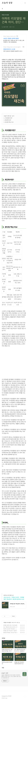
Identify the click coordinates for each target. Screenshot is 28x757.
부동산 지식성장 (7, 678)
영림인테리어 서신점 (9, 49)
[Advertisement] (14, 70)
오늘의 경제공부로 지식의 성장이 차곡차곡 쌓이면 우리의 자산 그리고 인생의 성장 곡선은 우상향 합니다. (11, 732)
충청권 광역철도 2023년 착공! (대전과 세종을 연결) (10, 688)
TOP (25, 752)
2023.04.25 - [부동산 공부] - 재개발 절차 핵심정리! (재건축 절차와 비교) (14, 654)
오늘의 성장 (7, 3)
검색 (22, 3)
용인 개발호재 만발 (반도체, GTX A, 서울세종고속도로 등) (10, 683)
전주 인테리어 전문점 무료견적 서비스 (12, 51)
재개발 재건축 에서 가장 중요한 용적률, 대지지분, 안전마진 (10, 681)
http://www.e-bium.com (9, 36)
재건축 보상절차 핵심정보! (9, 684)
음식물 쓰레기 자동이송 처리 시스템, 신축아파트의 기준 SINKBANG (13, 41)
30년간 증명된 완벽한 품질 (11, 38)
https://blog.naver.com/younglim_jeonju (12, 47)
